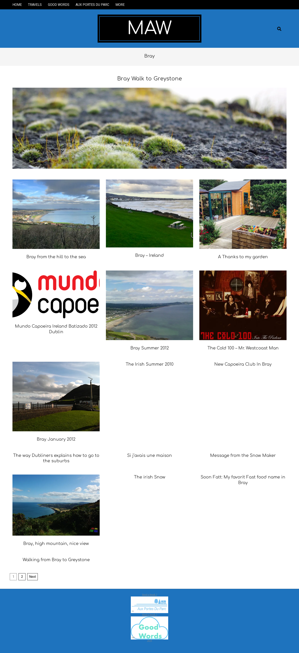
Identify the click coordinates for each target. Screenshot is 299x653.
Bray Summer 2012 (149, 348)
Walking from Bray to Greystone (56, 559)
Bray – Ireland (149, 255)
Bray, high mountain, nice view (56, 543)
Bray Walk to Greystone (149, 79)
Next (32, 577)
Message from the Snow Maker (243, 455)
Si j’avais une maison (149, 455)
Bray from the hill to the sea (56, 257)
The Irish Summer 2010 (150, 364)
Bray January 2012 (56, 439)
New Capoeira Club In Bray (243, 364)
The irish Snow (149, 477)
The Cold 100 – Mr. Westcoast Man (243, 348)
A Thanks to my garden (243, 257)
